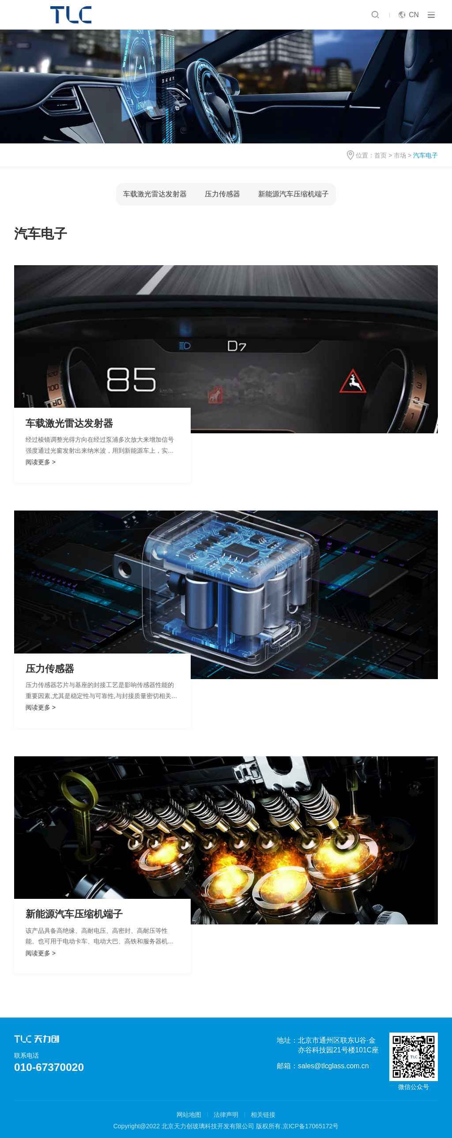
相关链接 (263, 1114)
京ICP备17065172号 (310, 1126)
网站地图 (189, 1114)
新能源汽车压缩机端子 (293, 194)
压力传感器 (222, 194)
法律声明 (226, 1114)
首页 (380, 155)
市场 (400, 155)
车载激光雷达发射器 (155, 194)
